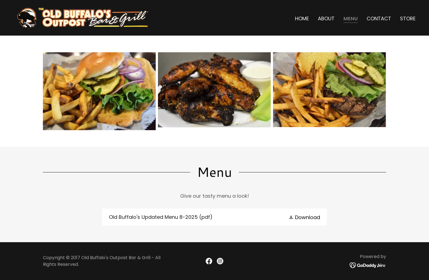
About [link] (326, 18)
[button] (304, 217)
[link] (83, 17)
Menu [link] (350, 18)
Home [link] (302, 18)
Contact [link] (379, 18)
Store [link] (408, 18)
